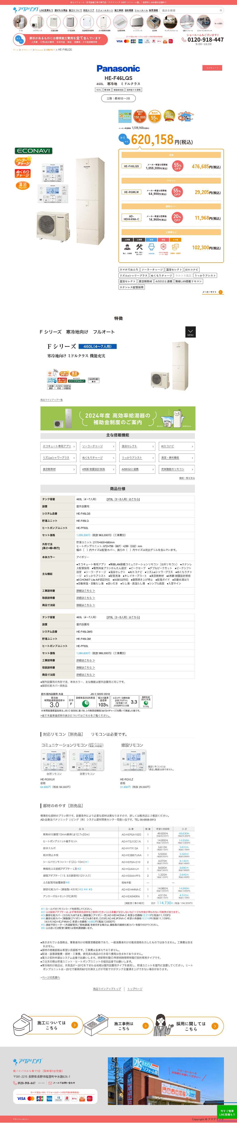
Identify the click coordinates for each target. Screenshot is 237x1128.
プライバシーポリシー (24, 1124)
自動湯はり (64, 49)
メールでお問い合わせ (77, 1085)
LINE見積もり (46, 10)
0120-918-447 (34, 1085)
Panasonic (49, 49)
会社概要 (129, 10)
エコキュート (32, 49)
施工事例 (119, 10)
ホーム (17, 49)
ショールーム (141, 10)
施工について (75, 10)
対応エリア (88, 10)
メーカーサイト (208, 292)
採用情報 (153, 10)
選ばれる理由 (61, 10)
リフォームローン (104, 10)
